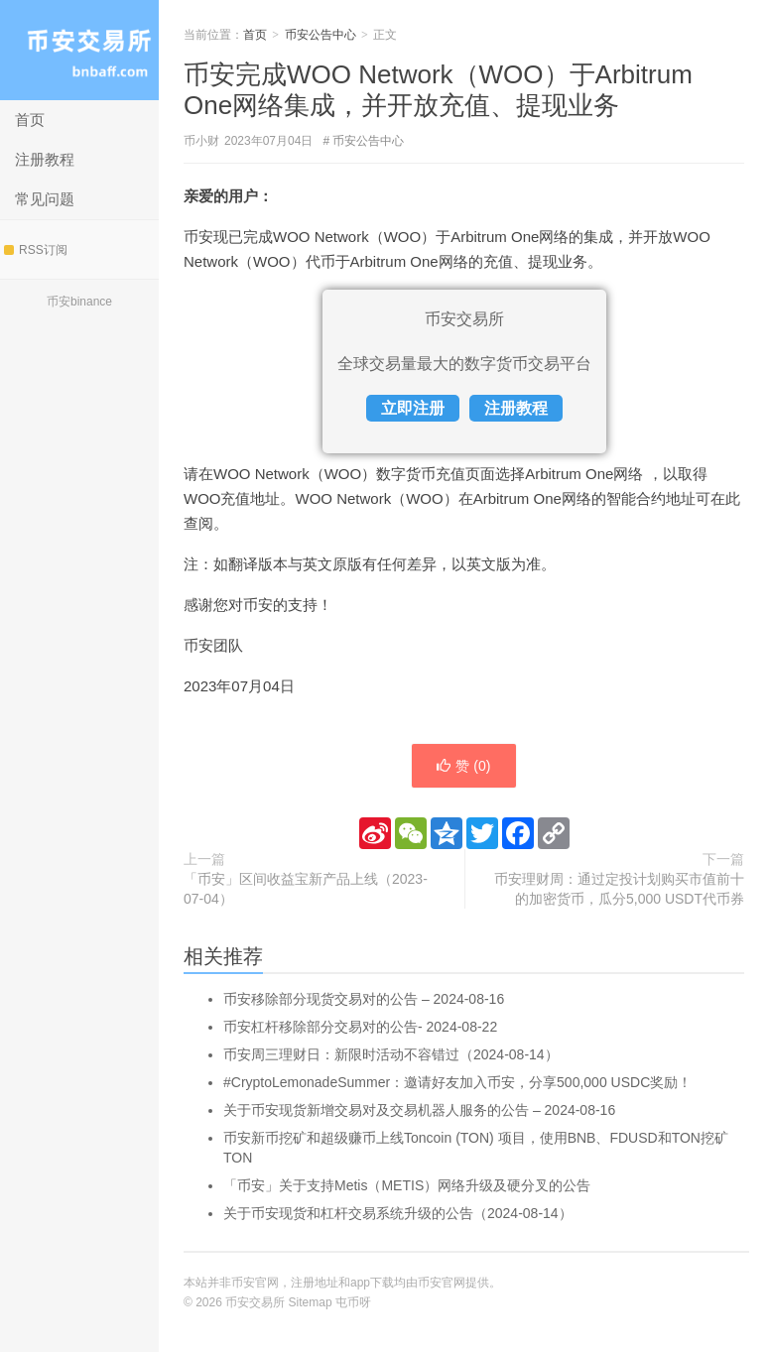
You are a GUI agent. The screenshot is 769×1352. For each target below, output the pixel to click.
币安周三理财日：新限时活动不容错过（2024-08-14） (391, 1054)
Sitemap (310, 1302)
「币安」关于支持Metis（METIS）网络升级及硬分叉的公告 (406, 1185)
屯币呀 (353, 1302)
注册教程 (44, 159)
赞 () (463, 766)
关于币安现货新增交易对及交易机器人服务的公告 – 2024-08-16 (419, 1110)
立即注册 (413, 408)
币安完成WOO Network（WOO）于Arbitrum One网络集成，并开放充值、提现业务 (438, 90)
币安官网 (441, 1283)
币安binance (79, 301)
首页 (30, 119)
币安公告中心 (320, 35)
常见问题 (44, 198)
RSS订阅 (35, 250)
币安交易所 (79, 50)
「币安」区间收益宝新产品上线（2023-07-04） (306, 889)
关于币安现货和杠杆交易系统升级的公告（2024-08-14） (398, 1213)
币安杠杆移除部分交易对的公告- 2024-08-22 (360, 1027)
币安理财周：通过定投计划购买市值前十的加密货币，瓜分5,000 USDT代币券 (619, 889)
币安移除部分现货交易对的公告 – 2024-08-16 (363, 999)
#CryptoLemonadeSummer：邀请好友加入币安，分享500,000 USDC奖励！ (457, 1082)
